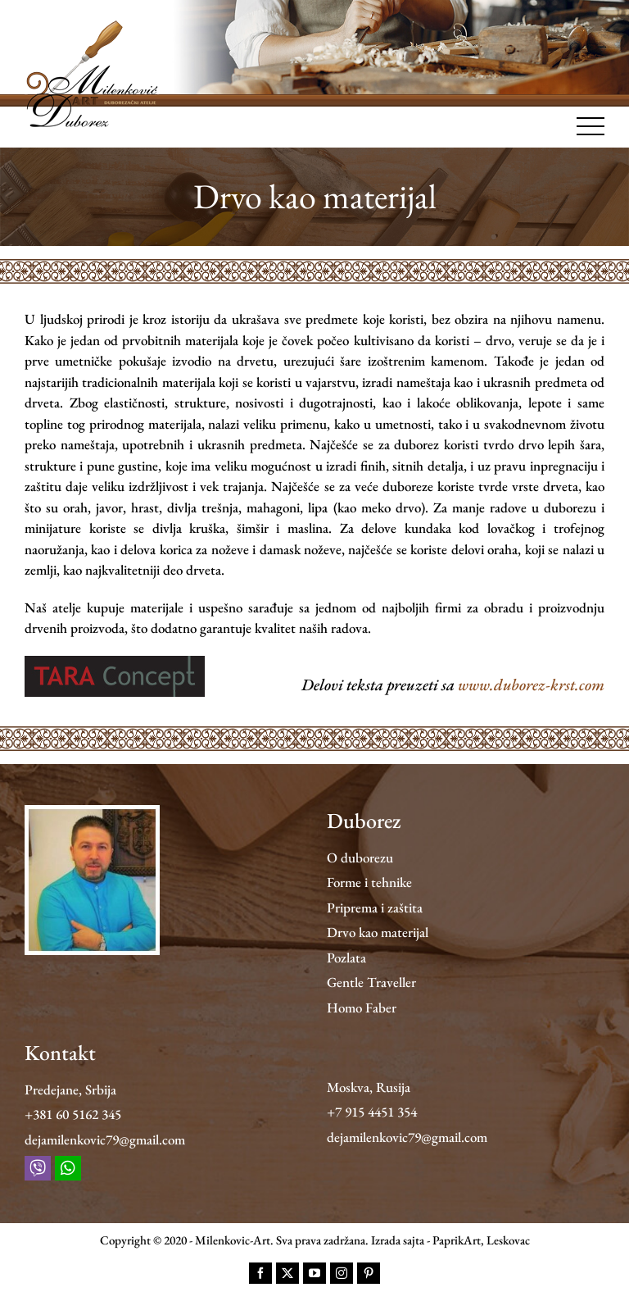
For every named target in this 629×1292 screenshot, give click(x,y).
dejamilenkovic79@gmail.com (105, 1139)
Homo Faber (361, 1008)
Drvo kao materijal (377, 932)
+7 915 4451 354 (372, 1112)
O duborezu (360, 857)
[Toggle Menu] (591, 126)
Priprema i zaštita (375, 907)
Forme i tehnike (369, 882)
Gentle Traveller (371, 982)
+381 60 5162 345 (73, 1114)
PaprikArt (456, 1240)
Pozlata (346, 958)
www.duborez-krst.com (531, 684)
